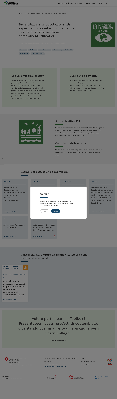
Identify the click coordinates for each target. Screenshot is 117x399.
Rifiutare (44, 211)
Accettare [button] (56, 211)
